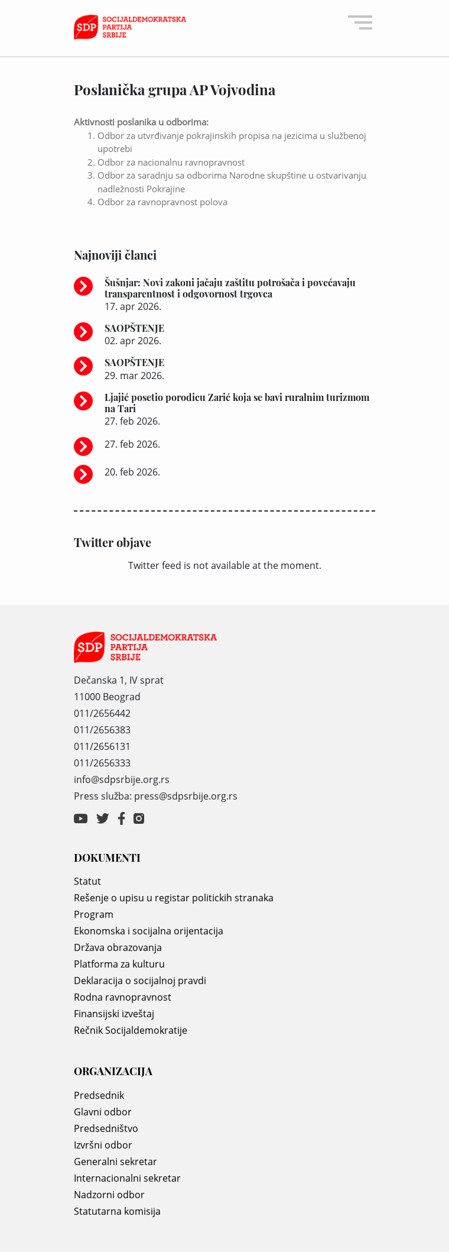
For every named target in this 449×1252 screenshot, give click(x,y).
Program (93, 914)
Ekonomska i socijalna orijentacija (148, 930)
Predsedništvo (106, 1128)
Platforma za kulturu (119, 963)
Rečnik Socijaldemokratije (130, 1030)
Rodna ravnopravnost (122, 997)
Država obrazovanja (118, 947)
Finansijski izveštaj (114, 1013)
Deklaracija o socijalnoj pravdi (140, 980)
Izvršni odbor (103, 1144)
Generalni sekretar (115, 1161)
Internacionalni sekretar (127, 1178)
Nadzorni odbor (109, 1194)
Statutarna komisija (117, 1211)
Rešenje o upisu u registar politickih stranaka (174, 897)
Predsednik (99, 1095)
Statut (87, 881)
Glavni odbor (103, 1111)
